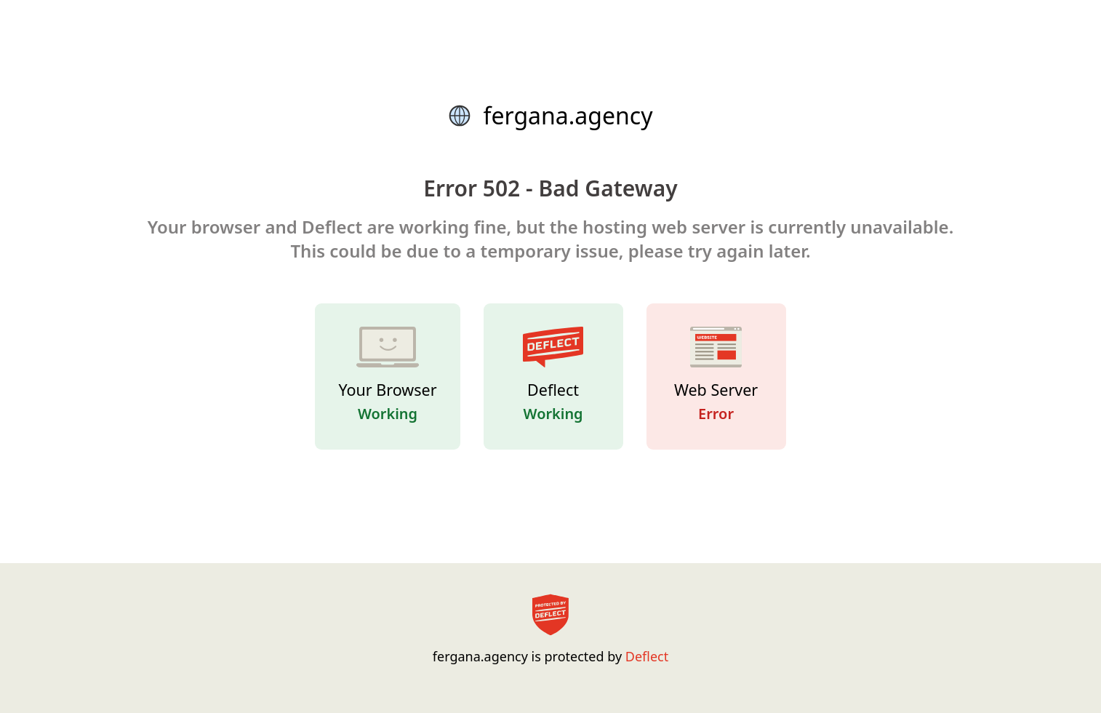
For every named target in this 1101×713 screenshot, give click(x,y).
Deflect (646, 656)
